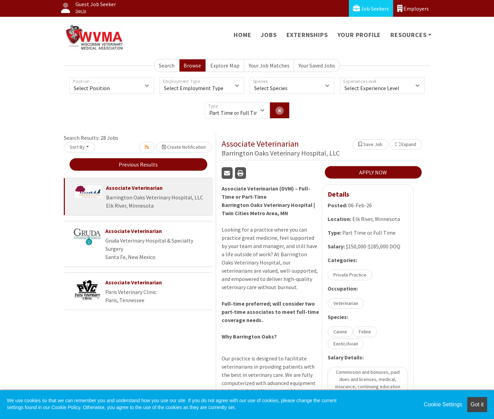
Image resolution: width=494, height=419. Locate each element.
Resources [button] (408, 35)
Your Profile (359, 35)
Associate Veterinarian (134, 187)
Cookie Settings (443, 404)
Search (167, 65)
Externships (307, 35)
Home (242, 35)
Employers (413, 8)
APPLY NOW (373, 172)
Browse (192, 65)
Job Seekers (371, 8)
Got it (477, 404)
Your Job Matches (269, 65)
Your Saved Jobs (316, 65)
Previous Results (138, 164)
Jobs (269, 35)
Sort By (77, 147)
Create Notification (184, 147)
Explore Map (224, 65)
